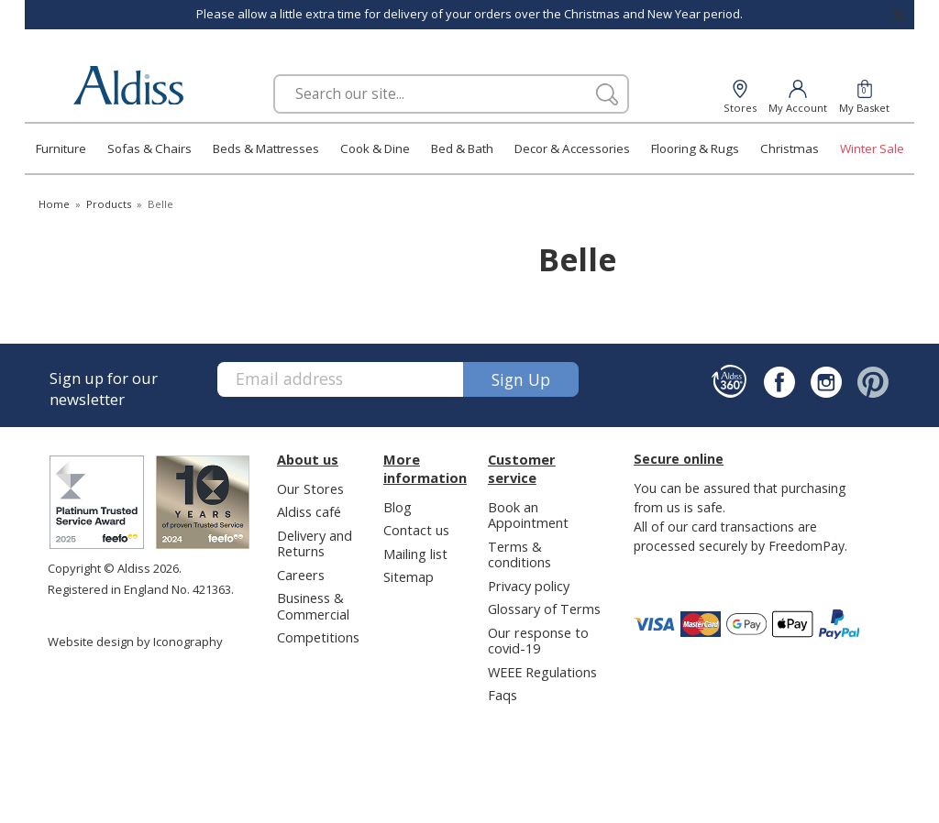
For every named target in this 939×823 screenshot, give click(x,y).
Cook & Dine (375, 148)
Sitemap (408, 576)
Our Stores (310, 488)
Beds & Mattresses (266, 148)
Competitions (318, 637)
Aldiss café (309, 511)
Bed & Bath (462, 148)
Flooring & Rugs (695, 148)
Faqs (502, 695)
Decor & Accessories (572, 148)
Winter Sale (872, 148)
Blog (397, 507)
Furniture (61, 148)
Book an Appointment (528, 515)
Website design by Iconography (135, 641)
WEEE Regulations (542, 672)
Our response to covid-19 (538, 640)
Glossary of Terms (544, 608)
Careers (301, 574)
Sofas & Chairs (149, 148)
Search (273, 73)
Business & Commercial (313, 605)
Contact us (416, 530)
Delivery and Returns (314, 543)
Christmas (789, 148)
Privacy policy (528, 585)
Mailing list (415, 553)
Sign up (521, 379)
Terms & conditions (519, 554)
